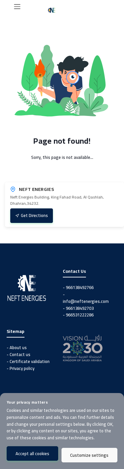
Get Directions (31, 215)
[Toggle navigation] (17, 6)
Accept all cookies (32, 453)
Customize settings (89, 455)
